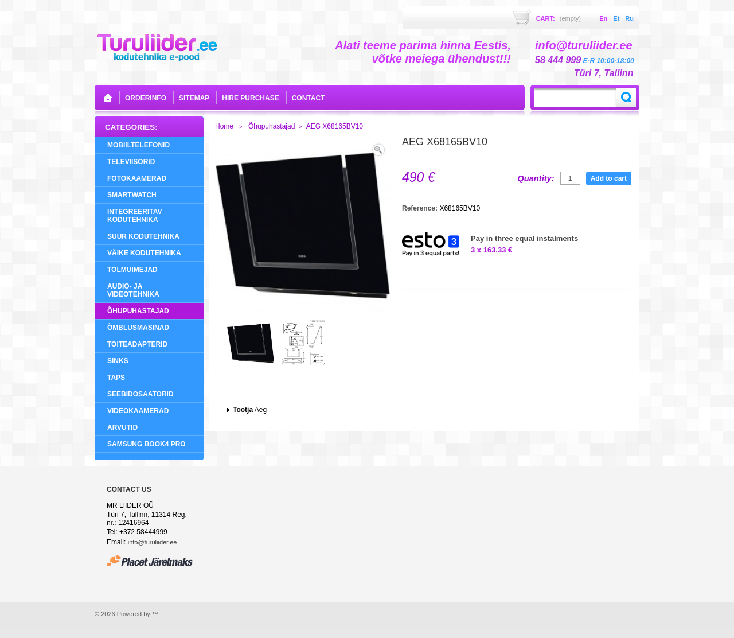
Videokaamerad (138, 411)
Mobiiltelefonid (138, 145)
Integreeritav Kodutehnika (134, 216)
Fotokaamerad (136, 178)
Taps (116, 378)
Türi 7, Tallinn (603, 73)
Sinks (117, 361)
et (616, 18)
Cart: (558, 18)
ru (629, 18)
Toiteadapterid (137, 344)
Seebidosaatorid (140, 394)
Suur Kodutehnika (143, 236)
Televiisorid (131, 162)
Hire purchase (250, 98)
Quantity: (535, 178)
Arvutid (122, 427)
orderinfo (145, 98)
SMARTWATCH (132, 195)
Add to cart (609, 178)
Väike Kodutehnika (144, 253)
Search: (626, 97)
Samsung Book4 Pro (146, 444)
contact (308, 98)
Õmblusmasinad (138, 328)
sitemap (194, 98)
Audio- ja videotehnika (133, 290)
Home (224, 126)
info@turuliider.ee (152, 542)
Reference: (420, 208)
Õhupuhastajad (138, 311)
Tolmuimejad (132, 270)
